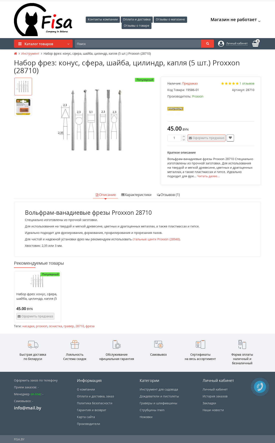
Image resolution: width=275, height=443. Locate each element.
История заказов (215, 396)
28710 (79, 326)
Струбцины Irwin (152, 410)
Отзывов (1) (168, 194)
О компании (86, 389)
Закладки (209, 403)
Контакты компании (103, 19)
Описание (105, 194)
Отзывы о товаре (136, 25)
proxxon (41, 326)
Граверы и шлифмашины (158, 403)
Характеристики (136, 194)
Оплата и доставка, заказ (95, 396)
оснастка (55, 326)
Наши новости (213, 410)
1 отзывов (247, 83)
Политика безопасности (94, 403)
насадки (28, 326)
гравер (69, 326)
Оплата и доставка (137, 19)
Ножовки (146, 417)
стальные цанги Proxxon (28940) (156, 239)
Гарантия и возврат (91, 410)
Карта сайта (86, 417)
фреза (90, 326)
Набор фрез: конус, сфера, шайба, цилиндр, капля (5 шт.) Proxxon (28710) (36, 298)
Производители (88, 424)
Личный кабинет (215, 389)
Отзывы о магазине (170, 19)
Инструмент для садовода (159, 389)
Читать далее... (208, 176)
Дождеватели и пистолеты (159, 396)
